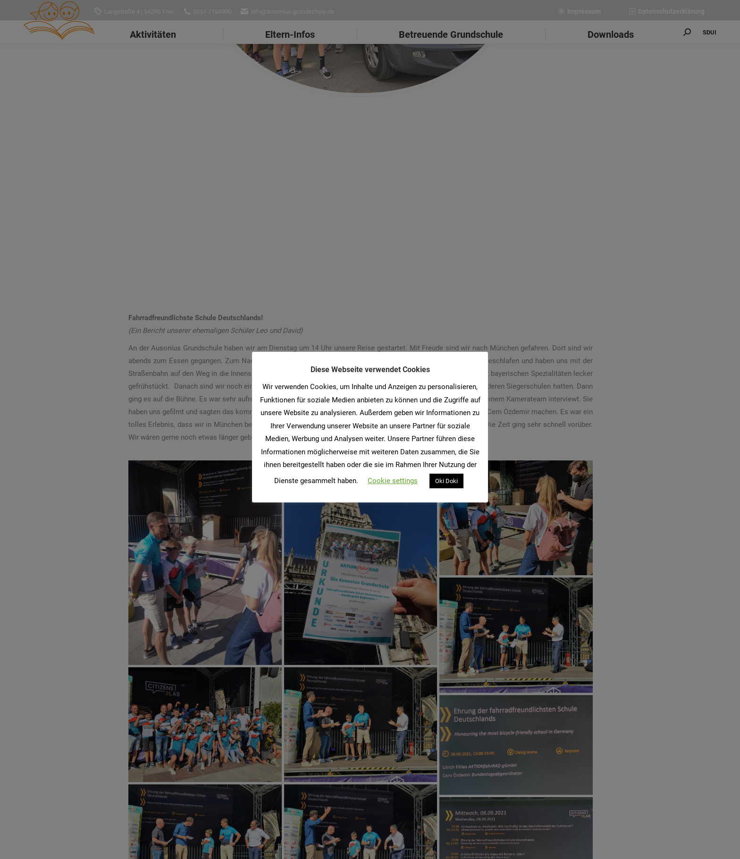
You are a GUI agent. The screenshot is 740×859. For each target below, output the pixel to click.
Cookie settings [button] (393, 480)
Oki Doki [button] (446, 481)
